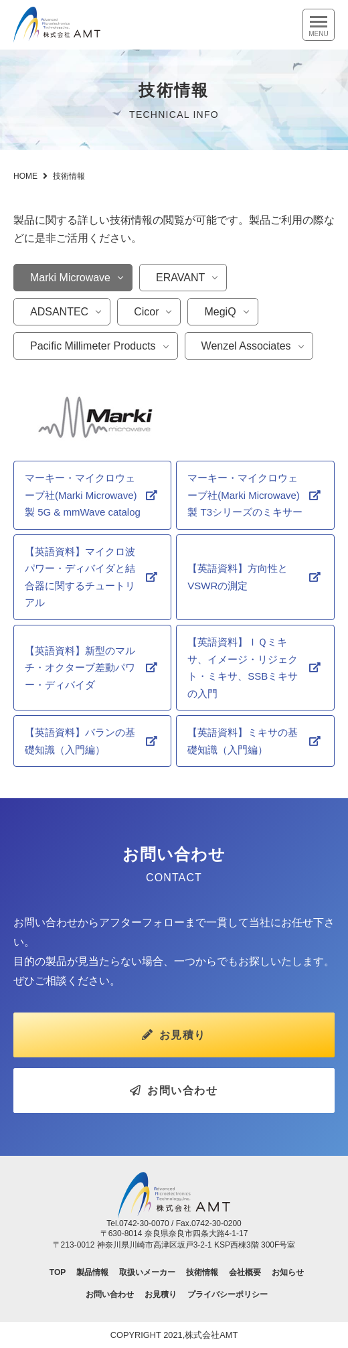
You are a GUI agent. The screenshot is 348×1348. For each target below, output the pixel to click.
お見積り (174, 1035)
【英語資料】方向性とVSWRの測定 (237, 577)
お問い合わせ (173, 1090)
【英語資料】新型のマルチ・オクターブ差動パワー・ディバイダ (80, 667)
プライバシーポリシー (227, 1294)
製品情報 (92, 1272)
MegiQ (220, 311)
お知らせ (288, 1272)
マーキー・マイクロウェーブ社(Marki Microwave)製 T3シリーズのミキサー (244, 495)
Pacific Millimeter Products (93, 346)
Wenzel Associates (246, 346)
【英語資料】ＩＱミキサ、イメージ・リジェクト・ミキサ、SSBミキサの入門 (242, 667)
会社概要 (245, 1272)
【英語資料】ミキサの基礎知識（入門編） (242, 741)
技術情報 (202, 1272)
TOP (58, 1272)
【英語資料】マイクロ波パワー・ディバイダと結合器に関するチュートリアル (80, 577)
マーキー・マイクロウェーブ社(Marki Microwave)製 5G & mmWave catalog (83, 495)
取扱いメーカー (147, 1272)
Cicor (146, 311)
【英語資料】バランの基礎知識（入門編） (80, 741)
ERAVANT (180, 277)
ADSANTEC (59, 311)
